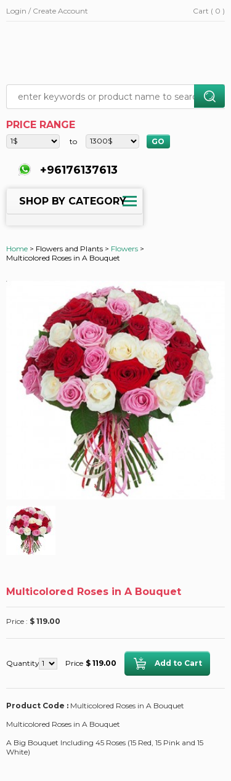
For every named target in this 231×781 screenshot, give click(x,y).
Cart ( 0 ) (209, 10)
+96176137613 (77, 170)
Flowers (124, 248)
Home (17, 248)
